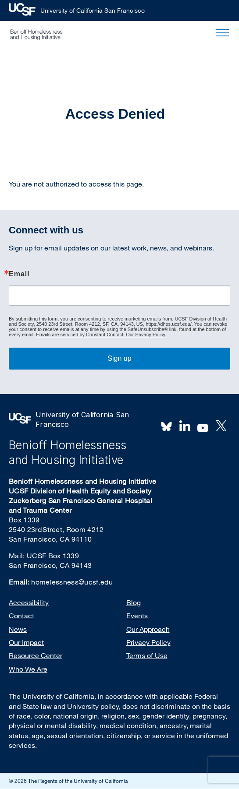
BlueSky (166, 426)
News (18, 629)
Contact (21, 615)
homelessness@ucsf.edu (72, 582)
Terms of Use (147, 655)
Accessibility (29, 602)
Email (19, 274)
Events (137, 615)
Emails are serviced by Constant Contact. (80, 334)
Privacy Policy (148, 642)
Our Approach (148, 629)
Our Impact (26, 642)
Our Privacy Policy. (146, 334)
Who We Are (28, 669)
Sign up (119, 358)
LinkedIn (184, 426)
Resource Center (35, 655)
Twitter (221, 426)
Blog (133, 602)
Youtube (203, 426)
